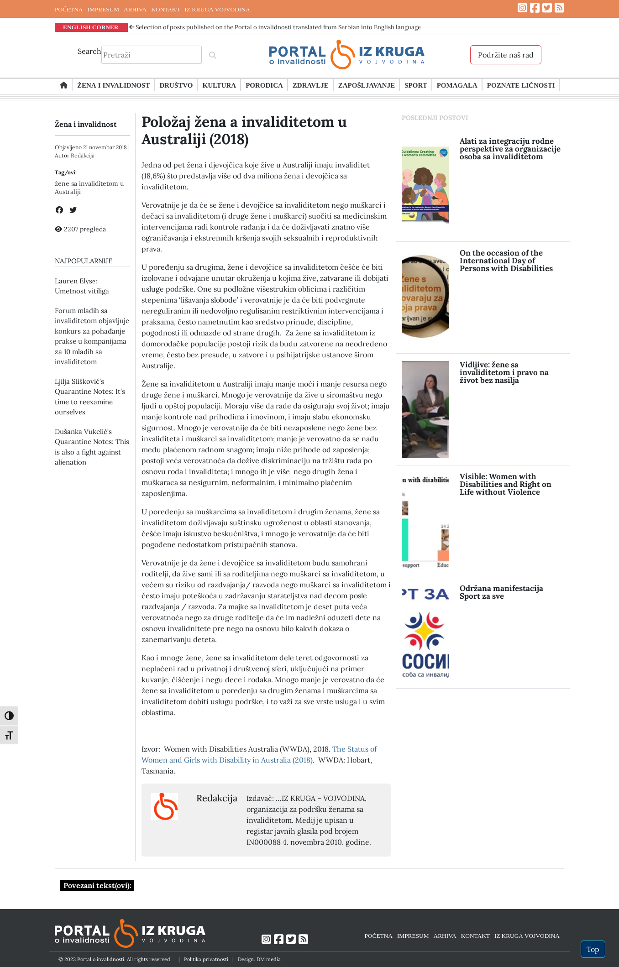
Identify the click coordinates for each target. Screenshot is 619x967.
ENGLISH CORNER (91, 27)
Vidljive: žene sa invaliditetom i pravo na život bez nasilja (504, 372)
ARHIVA (135, 9)
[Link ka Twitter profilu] (547, 8)
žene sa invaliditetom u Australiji (89, 187)
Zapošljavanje (366, 84)
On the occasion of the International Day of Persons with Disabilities (506, 260)
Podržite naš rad (506, 54)
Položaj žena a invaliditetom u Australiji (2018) (244, 130)
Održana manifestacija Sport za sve (501, 592)
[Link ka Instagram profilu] (522, 8)
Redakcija (82, 155)
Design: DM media (259, 959)
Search (89, 51)
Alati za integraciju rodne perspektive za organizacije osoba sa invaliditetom (510, 149)
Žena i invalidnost (113, 84)
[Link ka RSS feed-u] (559, 8)
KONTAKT (165, 9)
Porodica (264, 84)
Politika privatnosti (206, 959)
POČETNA (69, 9)
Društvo (176, 84)
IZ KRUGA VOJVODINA (217, 9)
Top (593, 949)
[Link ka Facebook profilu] (535, 8)
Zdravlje (311, 84)
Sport (415, 84)
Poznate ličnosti (521, 84)
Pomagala (457, 84)
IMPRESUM (103, 9)
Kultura (219, 84)
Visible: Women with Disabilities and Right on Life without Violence (505, 484)
